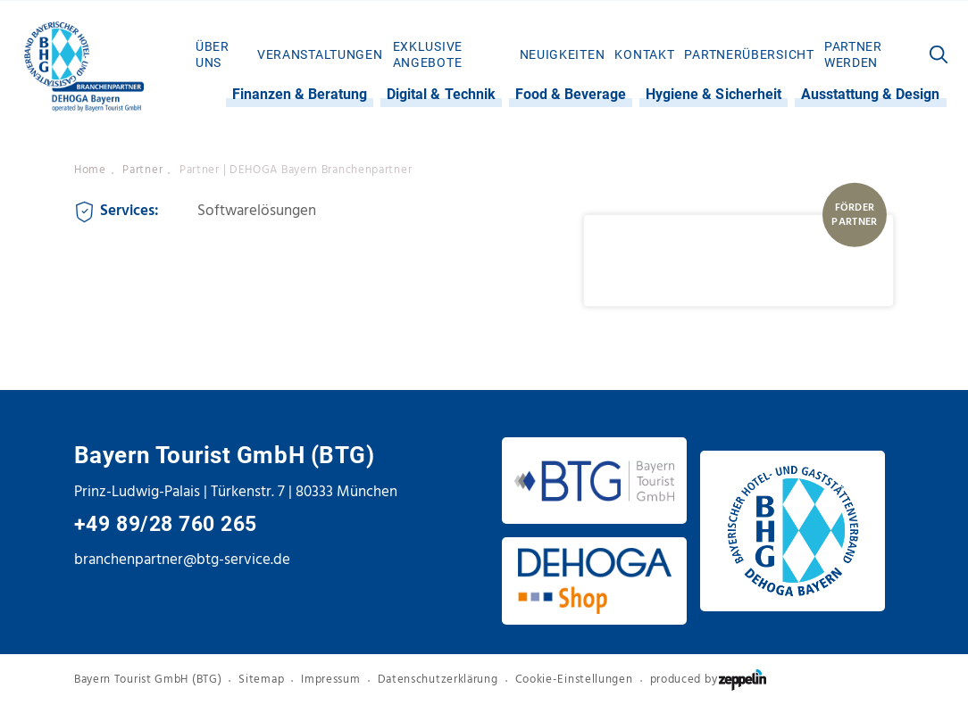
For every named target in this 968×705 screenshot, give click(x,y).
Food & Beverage (571, 94)
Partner (142, 169)
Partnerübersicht (749, 54)
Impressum (330, 679)
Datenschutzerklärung (438, 679)
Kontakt (644, 54)
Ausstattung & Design (870, 94)
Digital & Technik (441, 94)
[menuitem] (221, 54)
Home (90, 169)
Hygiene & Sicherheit (713, 94)
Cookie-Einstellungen (574, 679)
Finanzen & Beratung (300, 94)
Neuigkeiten (562, 54)
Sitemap (261, 679)
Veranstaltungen (320, 54)
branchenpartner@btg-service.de (182, 559)
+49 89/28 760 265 (165, 524)
